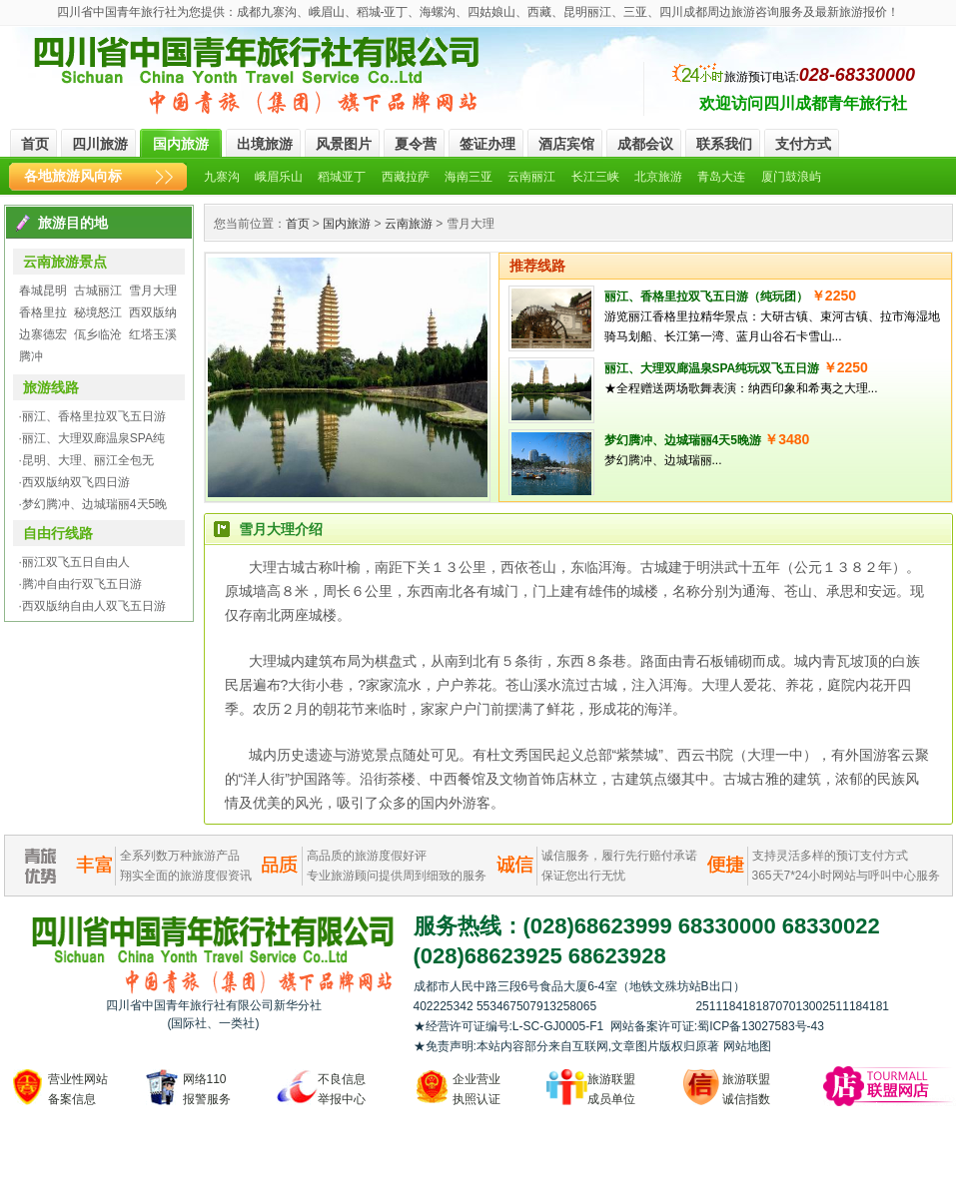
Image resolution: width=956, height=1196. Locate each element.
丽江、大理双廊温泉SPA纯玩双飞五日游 (712, 368)
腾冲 (31, 356)
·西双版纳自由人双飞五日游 (92, 606)
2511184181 (728, 1006)
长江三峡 (595, 177)
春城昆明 (43, 291)
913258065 (614, 1006)
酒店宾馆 (566, 144)
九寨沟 (222, 177)
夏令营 (416, 144)
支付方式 (803, 144)
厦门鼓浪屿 (791, 177)
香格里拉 (43, 312)
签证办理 (487, 144)
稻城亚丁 (342, 177)
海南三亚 (468, 177)
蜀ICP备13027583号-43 (760, 1026)
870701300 (792, 1006)
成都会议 (645, 144)
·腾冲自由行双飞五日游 (80, 584)
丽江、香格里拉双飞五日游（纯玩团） (706, 296)
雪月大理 (153, 291)
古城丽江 (98, 291)
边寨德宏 (43, 334)
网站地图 (747, 1046)
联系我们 (724, 144)
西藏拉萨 (406, 177)
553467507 (506, 1006)
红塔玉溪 (153, 334)
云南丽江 (531, 177)
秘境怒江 (98, 312)
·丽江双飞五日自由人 (74, 562)
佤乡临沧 (98, 334)
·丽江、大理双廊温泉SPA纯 (92, 438)
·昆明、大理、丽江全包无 (86, 460)
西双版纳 (153, 312)
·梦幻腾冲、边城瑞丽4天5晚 (93, 504)
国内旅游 (181, 144)
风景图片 (344, 144)
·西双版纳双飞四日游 (74, 482)
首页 (35, 144)
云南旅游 (409, 224)
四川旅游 (100, 144)
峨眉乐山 (279, 177)
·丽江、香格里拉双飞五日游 (92, 416)
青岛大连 (721, 177)
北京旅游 (658, 177)
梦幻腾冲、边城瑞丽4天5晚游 (682, 440)
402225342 (445, 1006)
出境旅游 (265, 144)
